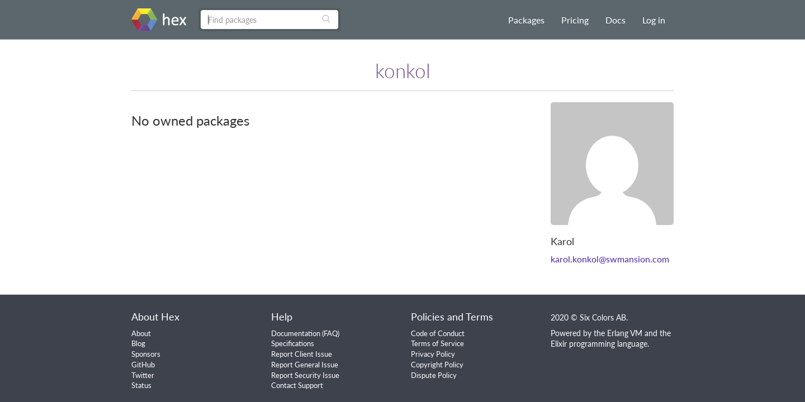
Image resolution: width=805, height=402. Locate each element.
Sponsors (145, 354)
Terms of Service (437, 343)
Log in (653, 20)
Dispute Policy (434, 375)
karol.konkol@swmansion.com (610, 258)
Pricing (575, 20)
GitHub (143, 364)
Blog (138, 343)
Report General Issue (304, 364)
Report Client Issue (301, 354)
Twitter (142, 375)
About (141, 333)
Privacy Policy (433, 354)
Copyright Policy (437, 364)
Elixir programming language (599, 343)
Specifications (292, 343)
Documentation (295, 333)
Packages (526, 20)
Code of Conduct (438, 333)
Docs (615, 20)
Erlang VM (624, 333)
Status (141, 385)
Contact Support (297, 385)
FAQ (331, 333)
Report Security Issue (305, 375)
